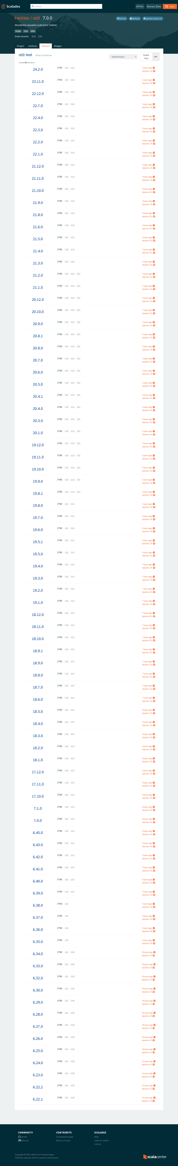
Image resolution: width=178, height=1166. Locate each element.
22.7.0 (38, 105)
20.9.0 (38, 323)
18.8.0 (38, 675)
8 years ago (148, 710)
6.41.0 (38, 868)
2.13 (66, 67)
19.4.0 (38, 566)
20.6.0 (38, 372)
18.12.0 (38, 614)
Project (20, 45)
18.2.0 (38, 747)
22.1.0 (38, 154)
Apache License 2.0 (153, 18)
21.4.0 (38, 250)
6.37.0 (38, 917)
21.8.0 (38, 214)
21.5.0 (38, 238)
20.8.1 (38, 335)
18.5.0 (38, 711)
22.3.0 (38, 129)
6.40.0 (38, 881)
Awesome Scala (154, 6)
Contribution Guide (64, 1136)
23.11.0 (38, 81)
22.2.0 (38, 141)
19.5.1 (38, 541)
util (36, 18)
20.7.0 (38, 360)
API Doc (139, 6)
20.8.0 (38, 347)
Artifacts (33, 45)
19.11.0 (38, 456)
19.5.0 (38, 553)
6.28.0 (38, 1014)
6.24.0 (38, 1062)
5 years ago (148, 249)
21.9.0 (38, 202)
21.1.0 (38, 287)
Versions (46, 45)
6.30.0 (38, 990)
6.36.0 (38, 929)
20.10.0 (38, 311)
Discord (23, 1140)
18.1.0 (38, 759)
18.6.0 (38, 699)
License (97, 1144)
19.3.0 (38, 578)
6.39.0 (38, 893)
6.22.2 (38, 1086)
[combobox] (123, 56)
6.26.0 (38, 1038)
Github (22, 1136)
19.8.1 (38, 493)
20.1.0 (38, 432)
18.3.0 (38, 735)
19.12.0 (38, 444)
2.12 (34, 36)
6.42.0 (38, 856)
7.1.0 (38, 808)
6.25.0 (38, 1050)
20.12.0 (38, 299)
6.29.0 (38, 1002)
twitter (22, 18)
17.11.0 (38, 784)
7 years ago (148, 564)
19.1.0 (38, 602)
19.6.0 (38, 529)
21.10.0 (38, 190)
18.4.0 (38, 723)
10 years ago (148, 952)
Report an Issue (63, 1140)
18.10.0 (38, 638)
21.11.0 (38, 178)
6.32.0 (38, 977)
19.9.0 (38, 481)
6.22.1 (38, 1099)
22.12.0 (38, 93)
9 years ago (148, 843)
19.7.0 (38, 517)
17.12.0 (38, 771)
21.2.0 (38, 275)
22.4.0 (38, 117)
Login (169, 6)
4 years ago (148, 116)
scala (26, 31)
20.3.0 (38, 420)
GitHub (121, 18)
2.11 (40, 36)
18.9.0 (38, 662)
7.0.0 (38, 820)
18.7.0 (38, 687)
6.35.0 (38, 941)
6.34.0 (38, 953)
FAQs (96, 1136)
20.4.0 (38, 408)
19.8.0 (38, 505)
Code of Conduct (101, 1140)
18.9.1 (38, 650)
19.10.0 (38, 469)
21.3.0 (38, 263)
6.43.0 (38, 844)
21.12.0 (38, 166)
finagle (18, 31)
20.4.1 (38, 396)
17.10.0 (38, 796)
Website (135, 18)
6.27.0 (38, 1026)
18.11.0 (38, 626)
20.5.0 (38, 384)
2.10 (72, 952)
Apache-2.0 (148, 71)
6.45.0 (38, 832)
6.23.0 (38, 1074)
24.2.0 (38, 69)
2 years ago (148, 67)
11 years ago (148, 1061)
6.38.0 (38, 905)
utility (33, 31)
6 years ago (148, 395)
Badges (58, 45)
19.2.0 (38, 590)
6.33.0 (38, 965)
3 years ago (148, 92)
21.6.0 (38, 226)
